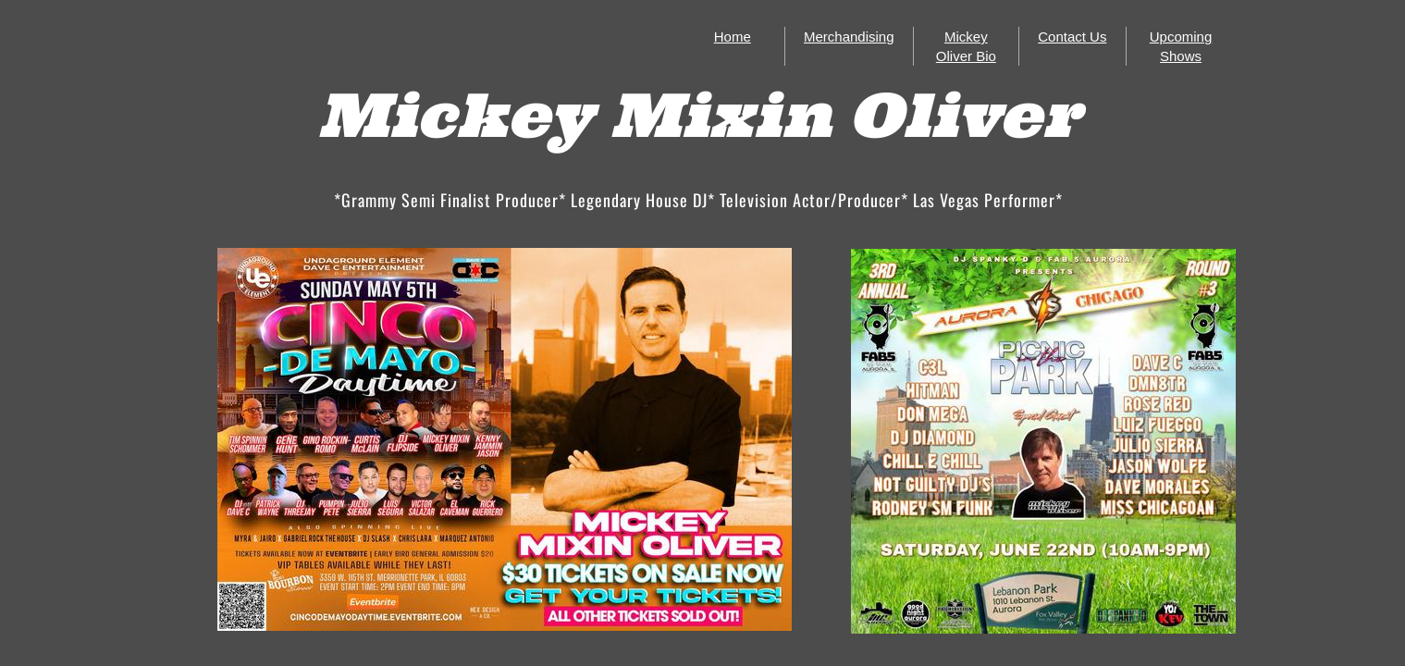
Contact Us (1072, 36)
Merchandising (849, 36)
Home (732, 36)
